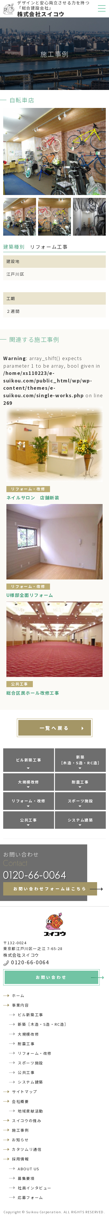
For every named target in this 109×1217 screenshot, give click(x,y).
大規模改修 (28, 782)
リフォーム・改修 (29, 800)
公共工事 (28, 820)
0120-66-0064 (30, 962)
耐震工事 (80, 782)
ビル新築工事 (29, 760)
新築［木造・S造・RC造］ (80, 759)
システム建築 (80, 820)
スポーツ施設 (80, 800)
